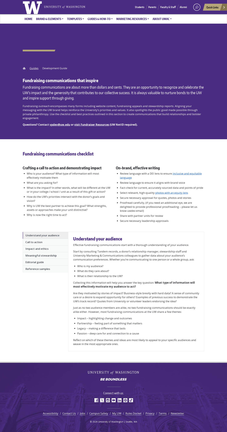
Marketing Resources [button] (131, 19)
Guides (34, 68)
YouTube (113, 400)
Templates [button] (74, 19)
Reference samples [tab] (37, 269)
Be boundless (113, 380)
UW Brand (24, 68)
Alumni (183, 7)
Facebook (96, 400)
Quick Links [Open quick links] (215, 8)
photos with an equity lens (171, 193)
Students (139, 7)
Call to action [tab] (33, 242)
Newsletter (177, 413)
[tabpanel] (136, 291)
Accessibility (50, 413)
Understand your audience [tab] (42, 235)
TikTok (131, 400)
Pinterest (125, 400)
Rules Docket (133, 413)
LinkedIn (119, 400)
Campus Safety (98, 413)
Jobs (82, 413)
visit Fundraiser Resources (91, 124)
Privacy (150, 413)
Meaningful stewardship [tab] (41, 255)
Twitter (102, 400)
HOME (28, 19)
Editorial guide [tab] (34, 262)
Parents (152, 7)
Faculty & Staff (168, 7)
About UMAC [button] (161, 19)
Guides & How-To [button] (99, 19)
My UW (116, 413)
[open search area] (196, 7)
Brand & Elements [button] (48, 19)
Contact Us (69, 413)
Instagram (108, 400)
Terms (163, 413)
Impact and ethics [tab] (37, 249)
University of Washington (33, 7)
